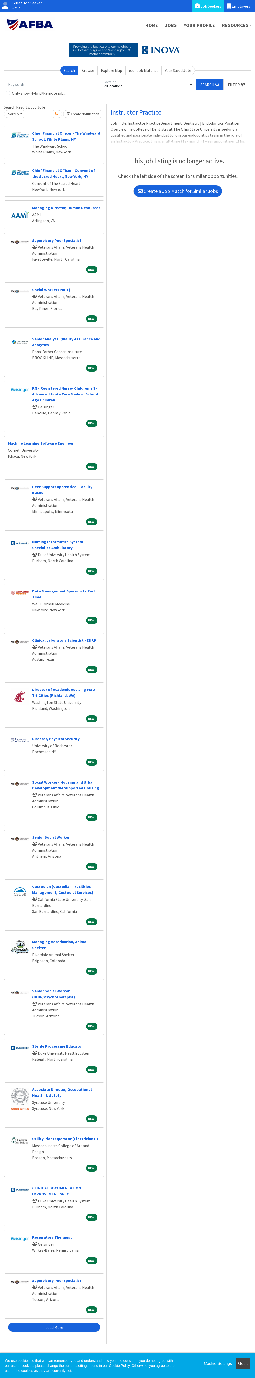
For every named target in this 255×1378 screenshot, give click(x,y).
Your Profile (199, 25)
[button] (236, 84)
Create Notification (83, 114)
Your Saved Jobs (178, 70)
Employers (238, 6)
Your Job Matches (143, 70)
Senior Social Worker (51, 837)
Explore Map (111, 70)
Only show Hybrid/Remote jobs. (39, 93)
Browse (87, 70)
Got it (243, 1363)
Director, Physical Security (56, 738)
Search (69, 70)
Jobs (171, 25)
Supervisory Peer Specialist (56, 240)
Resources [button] (235, 25)
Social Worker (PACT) (51, 289)
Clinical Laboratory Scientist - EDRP (64, 640)
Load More (54, 1327)
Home (151, 25)
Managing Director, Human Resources (66, 207)
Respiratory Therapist (52, 1237)
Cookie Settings (218, 1363)
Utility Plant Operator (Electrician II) (65, 1138)
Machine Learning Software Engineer (41, 443)
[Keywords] (53, 84)
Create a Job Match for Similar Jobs (178, 191)
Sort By (13, 114)
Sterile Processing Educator (57, 1046)
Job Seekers (208, 6)
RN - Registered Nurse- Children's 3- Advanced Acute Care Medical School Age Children (65, 394)
